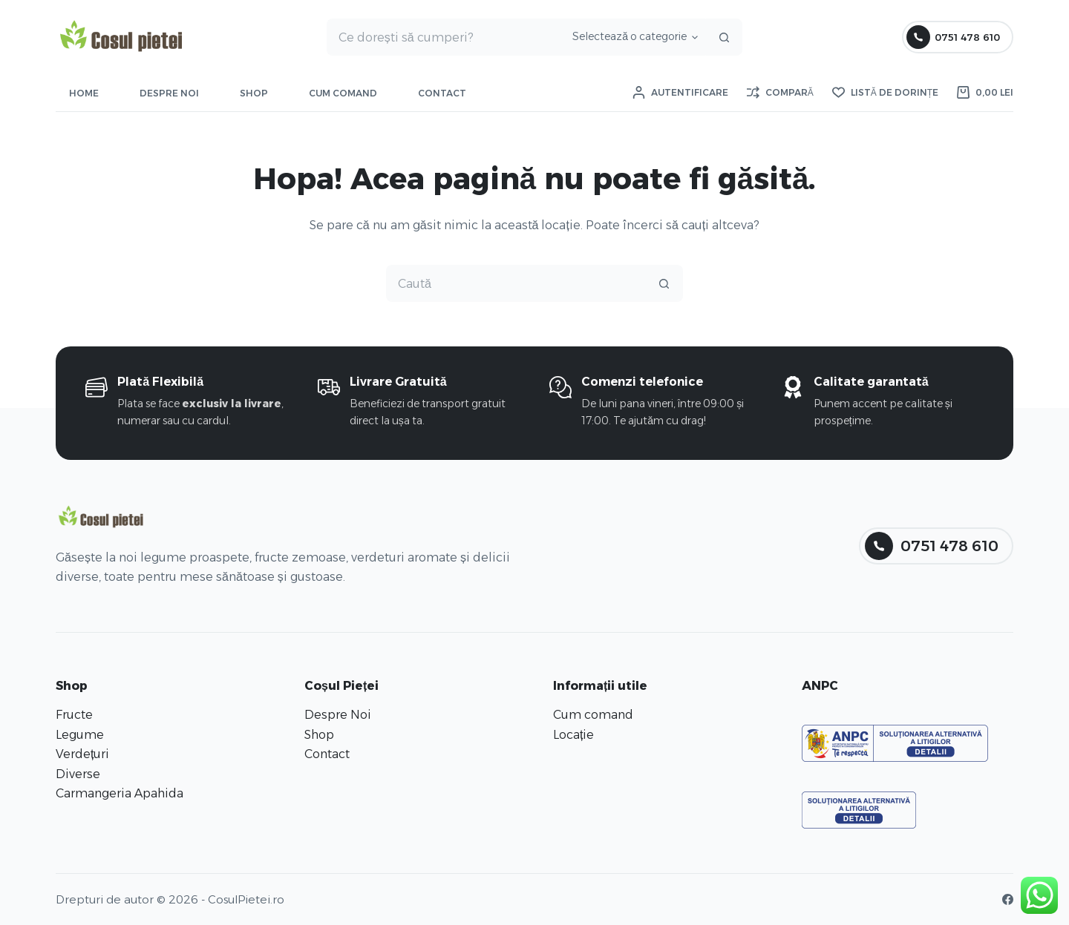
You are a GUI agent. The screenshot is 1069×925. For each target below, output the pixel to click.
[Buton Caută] (723, 37)
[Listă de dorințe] (885, 92)
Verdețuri (82, 754)
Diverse (78, 774)
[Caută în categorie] (632, 37)
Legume (80, 735)
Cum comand (343, 93)
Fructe (74, 715)
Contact (442, 93)
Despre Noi (169, 93)
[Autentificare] (680, 92)
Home (84, 93)
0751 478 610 (953, 37)
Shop (254, 93)
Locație (573, 735)
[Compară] (780, 92)
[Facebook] (1007, 899)
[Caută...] (444, 37)
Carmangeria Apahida (119, 793)
